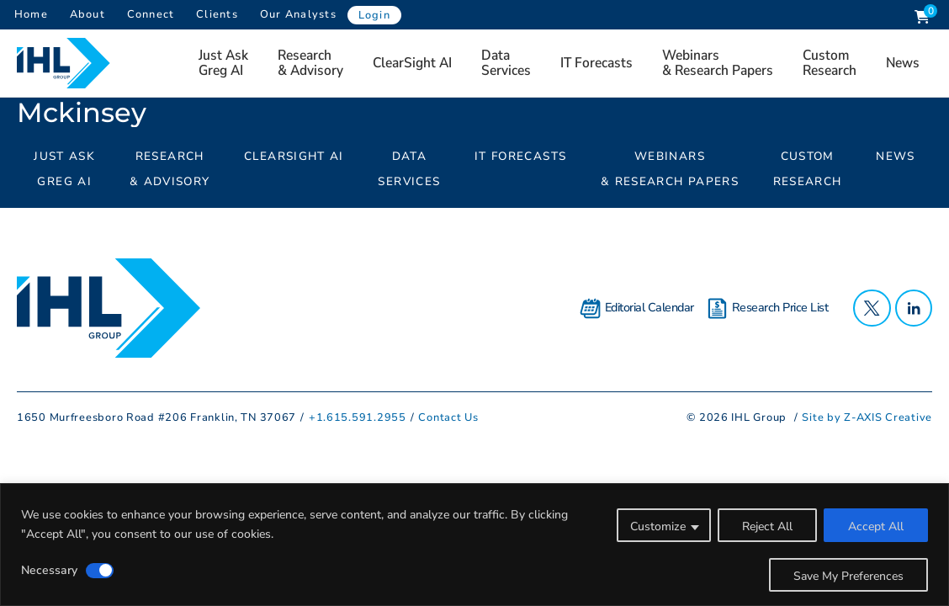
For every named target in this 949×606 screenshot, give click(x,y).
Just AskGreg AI (223, 62)
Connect (151, 14)
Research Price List (767, 308)
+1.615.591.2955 (357, 417)
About (87, 14)
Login (374, 15)
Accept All (876, 526)
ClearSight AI (412, 62)
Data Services (506, 62)
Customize (658, 526)
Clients (217, 14)
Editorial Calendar (636, 308)
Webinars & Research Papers (717, 62)
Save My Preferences (848, 576)
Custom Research (829, 62)
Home (31, 14)
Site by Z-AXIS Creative (867, 417)
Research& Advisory (310, 62)
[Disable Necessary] (100, 570)
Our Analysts (298, 14)
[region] (474, 544)
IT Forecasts (596, 62)
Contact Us (448, 417)
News (903, 62)
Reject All (767, 526)
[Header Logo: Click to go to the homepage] (67, 63)
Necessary (49, 570)
